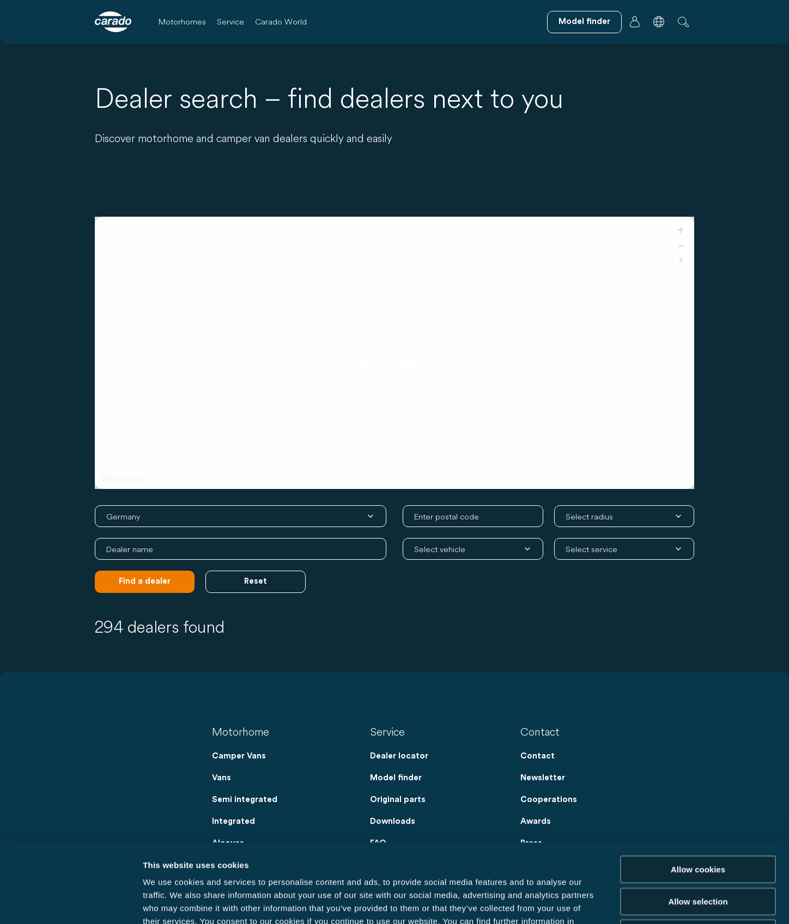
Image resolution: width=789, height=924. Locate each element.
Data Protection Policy (204, 855)
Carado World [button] (281, 21)
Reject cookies (697, 854)
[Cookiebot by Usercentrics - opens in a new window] (70, 903)
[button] (659, 22)
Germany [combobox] (123, 516)
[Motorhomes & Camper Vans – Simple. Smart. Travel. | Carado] (113, 21)
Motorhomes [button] (182, 21)
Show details (572, 902)
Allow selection (697, 823)
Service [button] (230, 21)
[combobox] (473, 516)
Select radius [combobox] (589, 516)
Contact (537, 756)
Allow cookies (698, 791)
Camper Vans (239, 756)
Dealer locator (399, 756)
